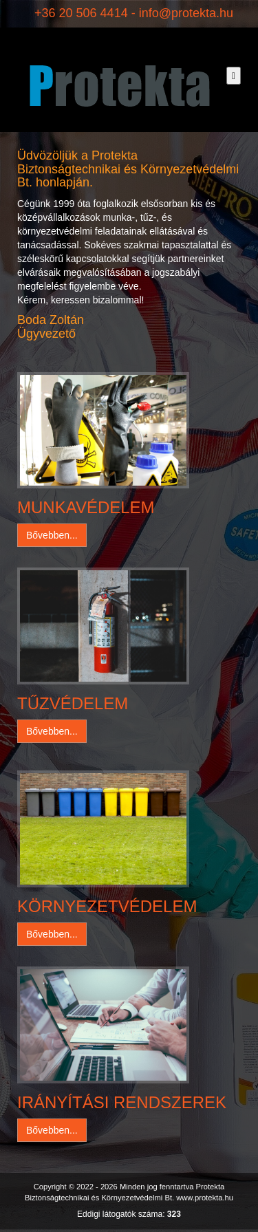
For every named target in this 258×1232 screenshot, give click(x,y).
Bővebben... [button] (52, 535)
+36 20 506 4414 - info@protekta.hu (133, 13)
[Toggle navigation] (233, 76)
